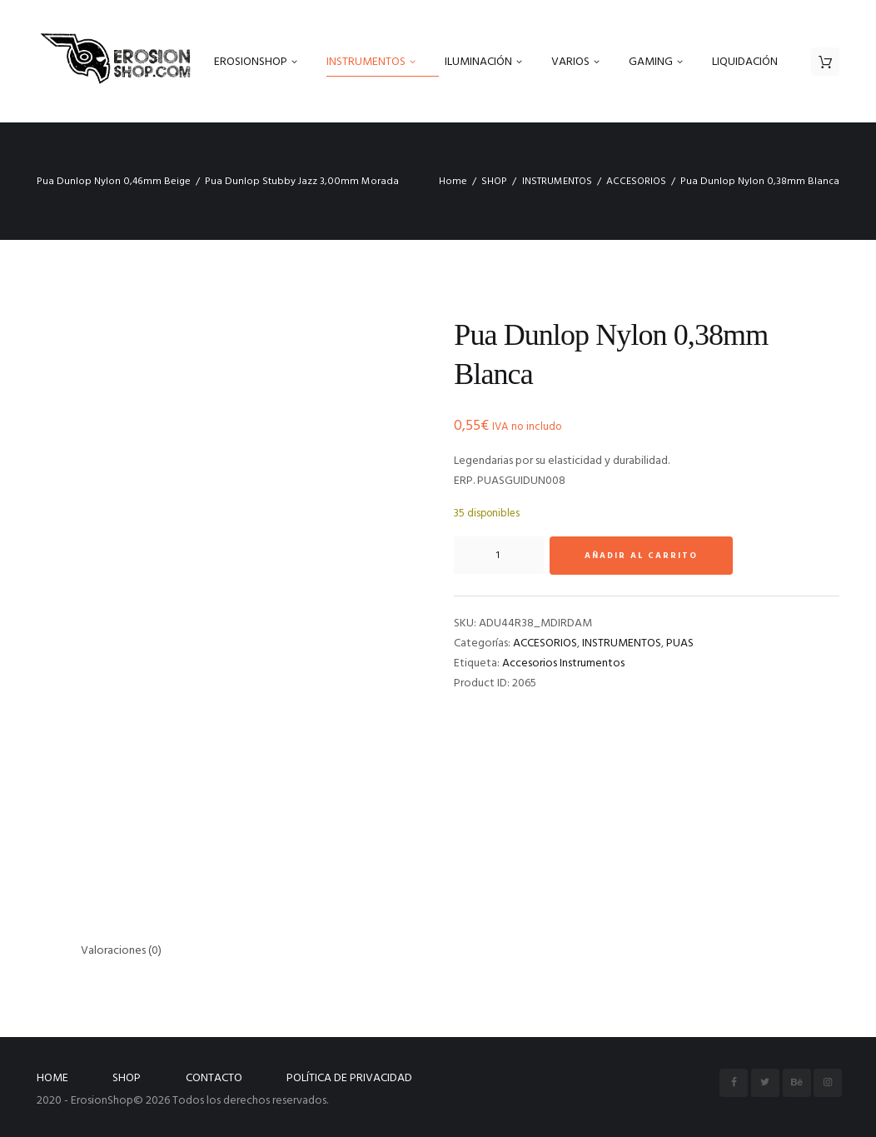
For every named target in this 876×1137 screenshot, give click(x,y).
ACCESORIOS (636, 181)
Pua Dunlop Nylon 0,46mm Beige (114, 181)
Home (453, 181)
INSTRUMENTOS (557, 181)
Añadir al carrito (641, 555)
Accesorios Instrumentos (563, 663)
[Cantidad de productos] (499, 555)
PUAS (680, 643)
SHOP (494, 181)
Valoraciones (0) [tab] (121, 950)
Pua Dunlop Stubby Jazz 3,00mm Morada (302, 181)
